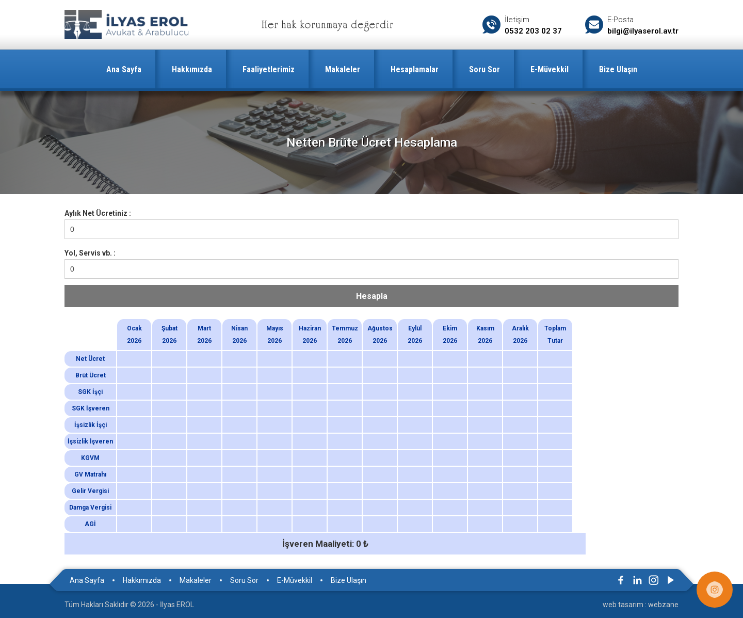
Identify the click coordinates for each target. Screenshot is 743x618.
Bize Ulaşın (618, 69)
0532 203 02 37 (533, 31)
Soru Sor (484, 69)
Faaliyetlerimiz (269, 69)
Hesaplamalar (415, 69)
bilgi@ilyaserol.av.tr (643, 31)
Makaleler (342, 69)
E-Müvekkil (549, 69)
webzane (663, 604)
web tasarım (623, 604)
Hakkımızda (192, 69)
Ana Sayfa (123, 69)
